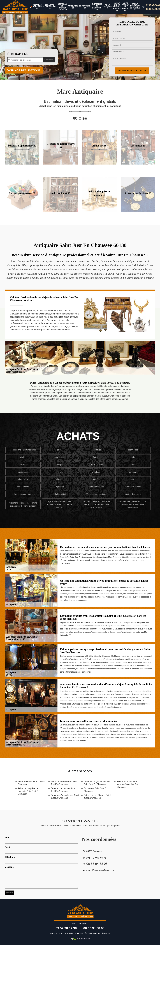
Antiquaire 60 (73, 7)
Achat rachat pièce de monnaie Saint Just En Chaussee (28, 791)
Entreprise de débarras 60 (97, 7)
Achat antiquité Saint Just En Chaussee (31, 782)
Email (41, 850)
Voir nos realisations (24, 70)
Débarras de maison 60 (37, 7)
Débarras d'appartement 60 (49, 7)
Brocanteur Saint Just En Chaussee (95, 789)
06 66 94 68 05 (94, 928)
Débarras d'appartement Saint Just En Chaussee (65, 796)
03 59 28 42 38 (66, 928)
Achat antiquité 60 (107, 7)
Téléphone (41, 859)
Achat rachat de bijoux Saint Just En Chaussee (64, 782)
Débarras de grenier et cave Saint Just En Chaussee (97, 782)
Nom (41, 840)
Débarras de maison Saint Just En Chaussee (63, 789)
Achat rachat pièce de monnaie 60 (117, 7)
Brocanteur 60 (84, 7)
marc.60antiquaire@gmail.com (98, 870)
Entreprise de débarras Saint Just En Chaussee (97, 796)
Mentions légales (99, 933)
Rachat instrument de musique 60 (135, 7)
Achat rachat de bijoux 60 (125, 7)
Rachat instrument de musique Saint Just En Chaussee (127, 784)
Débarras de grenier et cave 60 (62, 7)
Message (41, 877)
